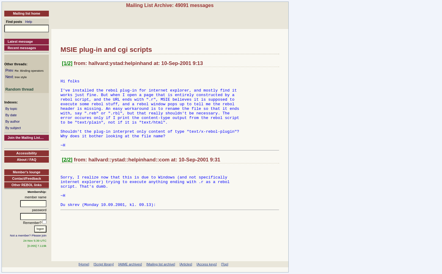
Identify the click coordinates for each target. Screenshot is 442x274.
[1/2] (67, 63)
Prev (9, 70)
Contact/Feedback (26, 178)
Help (28, 21)
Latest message (20, 41)
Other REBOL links (27, 185)
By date (10, 115)
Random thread (19, 89)
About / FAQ (26, 159)
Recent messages (22, 48)
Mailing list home (26, 13)
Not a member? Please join (28, 235)
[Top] (224, 264)
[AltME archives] (130, 264)
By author (12, 121)
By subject (13, 128)
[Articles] (186, 264)
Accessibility (26, 153)
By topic (11, 108)
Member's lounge (26, 172)
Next (9, 77)
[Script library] (103, 264)
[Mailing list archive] (160, 264)
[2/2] (67, 174)
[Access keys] (206, 264)
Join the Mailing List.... (26, 137)
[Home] (84, 264)
